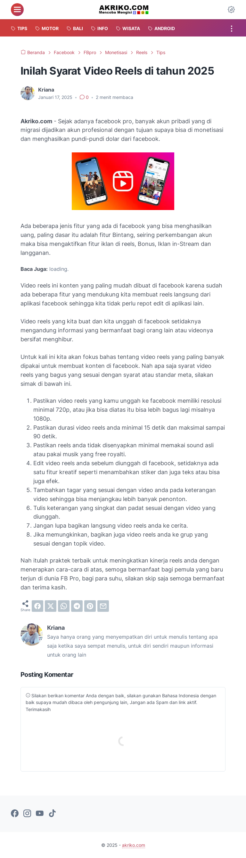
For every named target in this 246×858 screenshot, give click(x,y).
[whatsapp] (64, 606)
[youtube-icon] (40, 814)
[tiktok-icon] (52, 814)
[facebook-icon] (15, 814)
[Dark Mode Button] (231, 9)
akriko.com (133, 845)
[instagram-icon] (27, 814)
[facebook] (37, 606)
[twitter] (50, 606)
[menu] (17, 9)
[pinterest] (90, 606)
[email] (103, 606)
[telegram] (77, 606)
